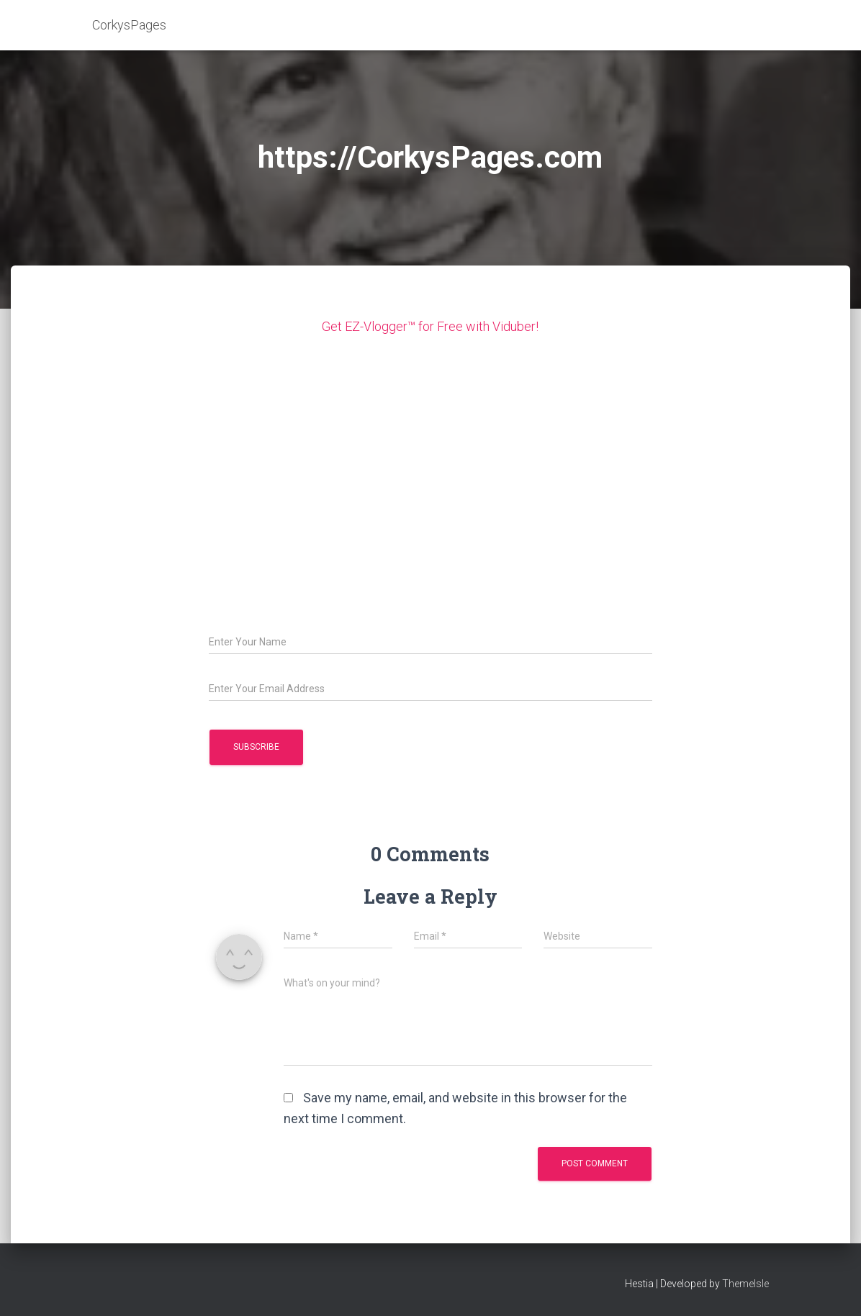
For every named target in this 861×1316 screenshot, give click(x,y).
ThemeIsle (745, 1283)
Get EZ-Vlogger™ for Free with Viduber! (430, 326)
